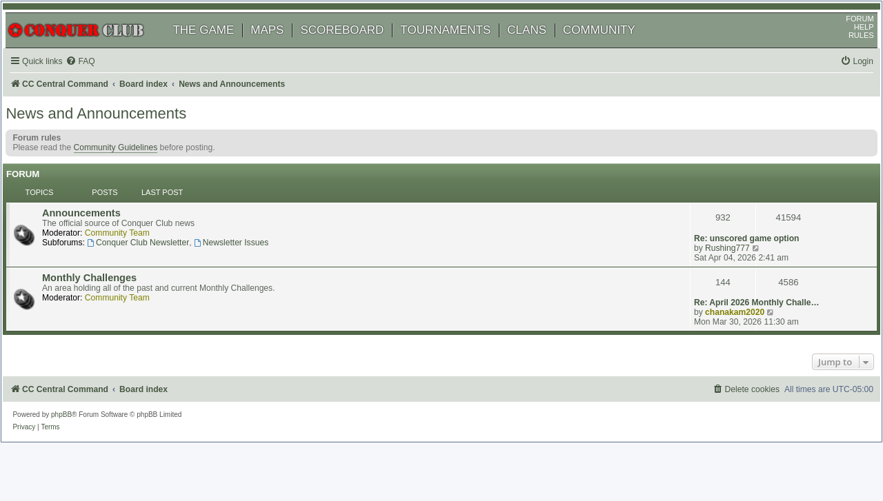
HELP (850, 43)
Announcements (98, 216)
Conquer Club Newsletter (154, 246)
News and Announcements (109, 134)
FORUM (846, 35)
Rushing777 (725, 225)
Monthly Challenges (106, 266)
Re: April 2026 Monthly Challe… (754, 265)
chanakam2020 (732, 275)
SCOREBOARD (355, 46)
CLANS (540, 46)
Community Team (133, 236)
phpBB (75, 379)
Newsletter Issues (247, 246)
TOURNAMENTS (459, 46)
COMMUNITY (613, 46)
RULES (847, 52)
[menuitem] (96, 78)
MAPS (280, 46)
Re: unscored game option (744, 216)
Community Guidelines (129, 168)
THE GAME (217, 46)
